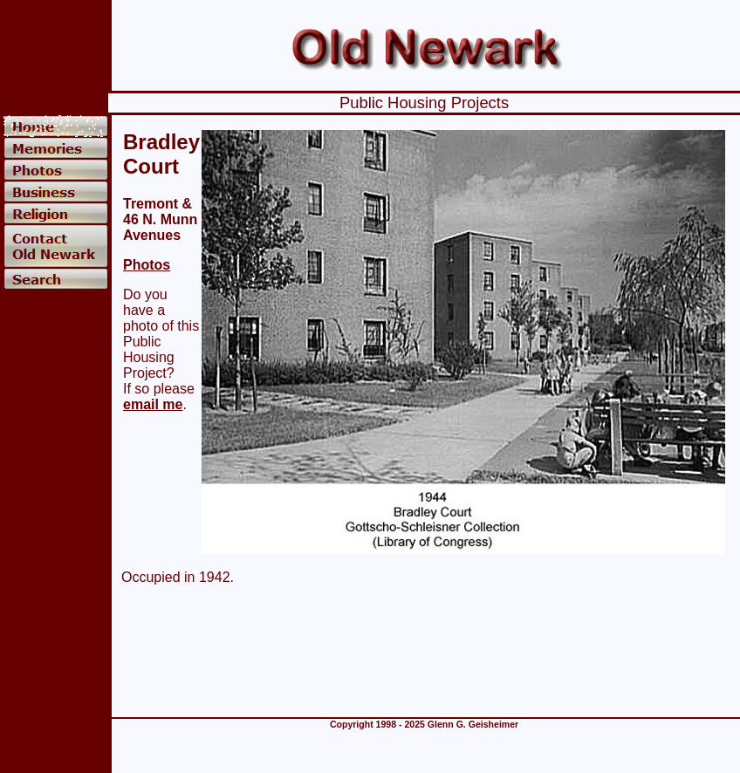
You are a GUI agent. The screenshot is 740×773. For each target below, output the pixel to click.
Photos (146, 264)
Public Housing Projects (424, 102)
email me (152, 404)
